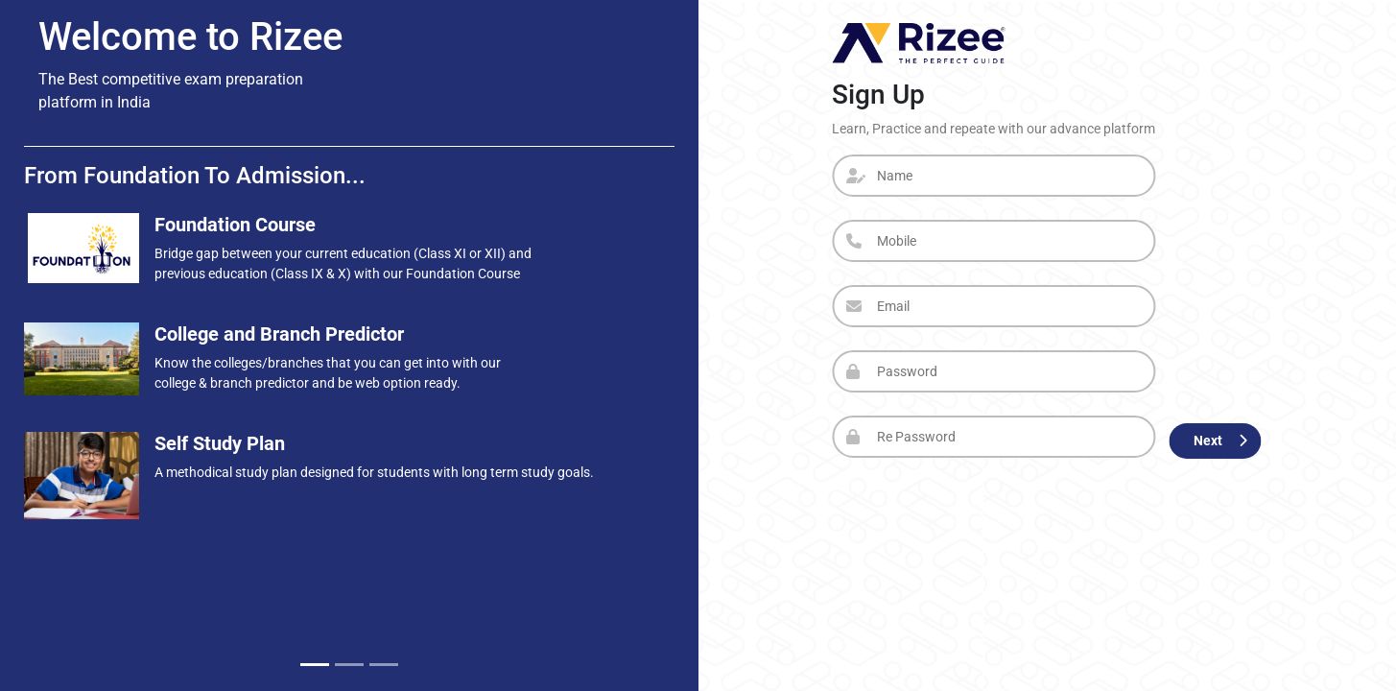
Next (1221, 440)
